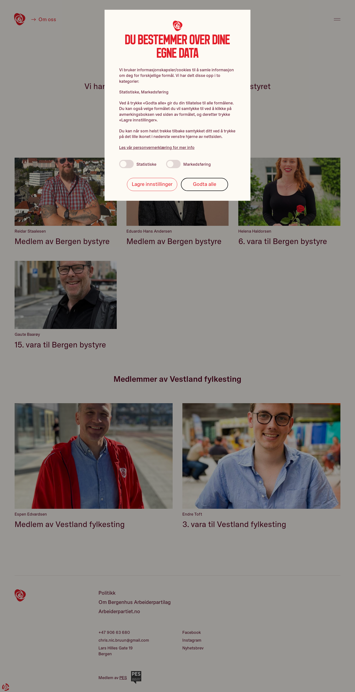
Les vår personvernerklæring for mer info (157, 147)
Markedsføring (188, 164)
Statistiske (137, 164)
